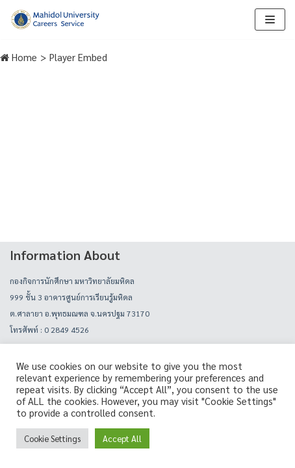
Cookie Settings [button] (52, 438)
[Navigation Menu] (270, 19)
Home (18, 57)
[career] (55, 19)
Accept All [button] (122, 438)
